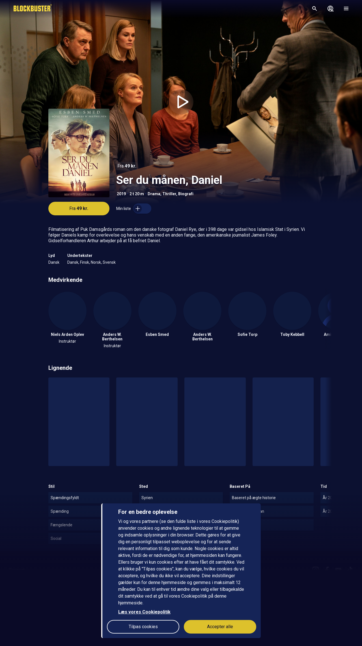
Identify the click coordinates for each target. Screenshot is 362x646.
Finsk (84, 262)
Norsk (96, 262)
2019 (121, 194)
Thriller (169, 194)
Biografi (185, 194)
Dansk (53, 262)
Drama (154, 194)
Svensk (109, 262)
